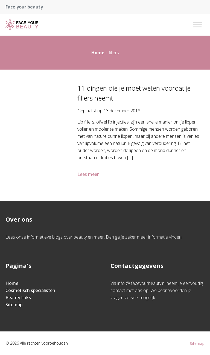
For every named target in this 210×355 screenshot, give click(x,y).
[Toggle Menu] (197, 24)
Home (97, 53)
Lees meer (88, 174)
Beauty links (18, 297)
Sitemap (13, 305)
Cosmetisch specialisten (30, 290)
